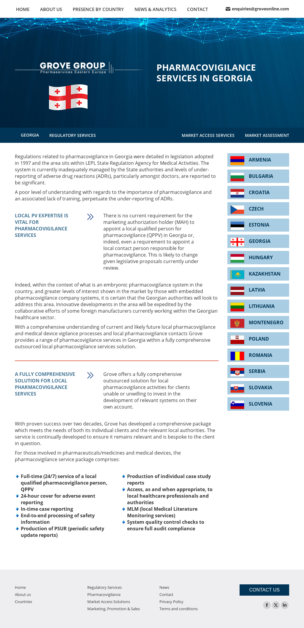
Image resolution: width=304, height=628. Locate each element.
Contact (166, 594)
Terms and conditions (178, 608)
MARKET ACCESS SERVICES (208, 135)
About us (23, 594)
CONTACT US (264, 589)
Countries (23, 601)
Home (20, 587)
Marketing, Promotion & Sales (113, 608)
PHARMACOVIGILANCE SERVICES (138, 135)
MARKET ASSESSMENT (267, 135)
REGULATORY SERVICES (72, 135)
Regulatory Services (104, 587)
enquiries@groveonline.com (257, 9)
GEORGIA (30, 135)
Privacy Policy (171, 601)
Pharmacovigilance (104, 594)
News (164, 587)
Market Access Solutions (108, 601)
